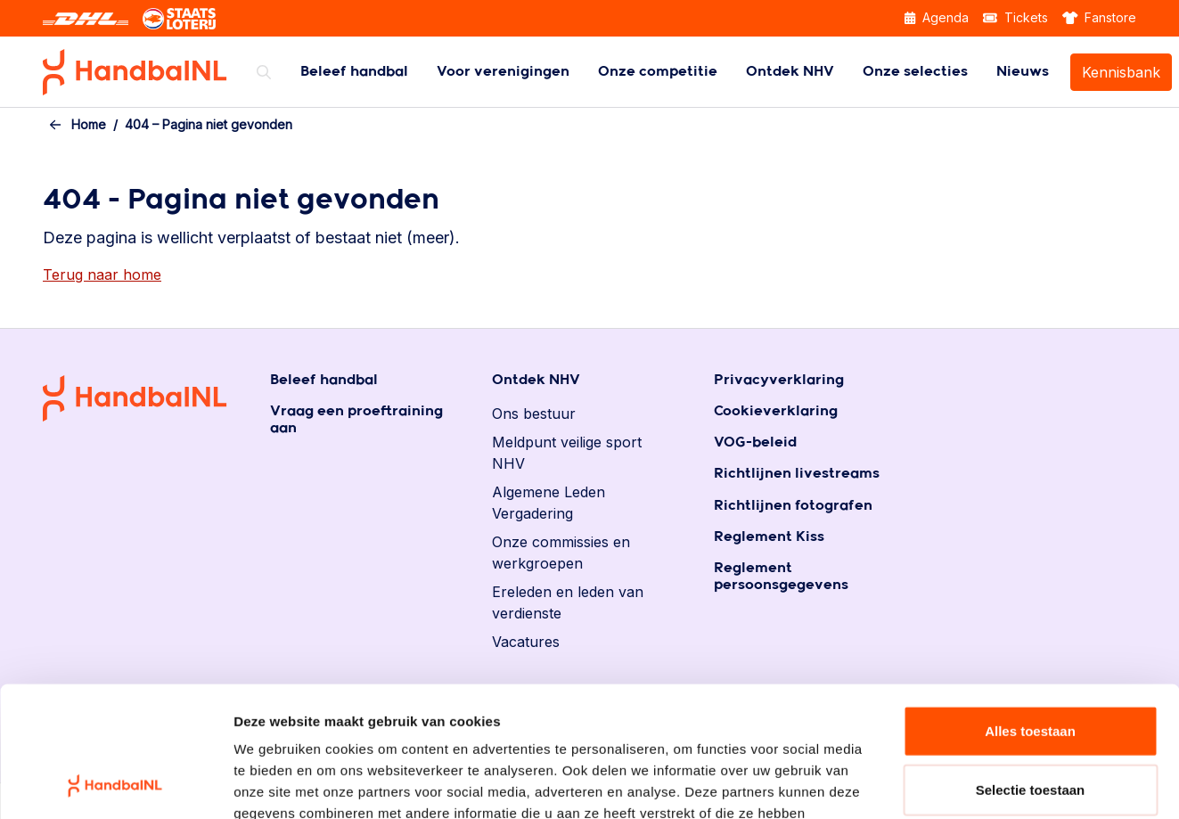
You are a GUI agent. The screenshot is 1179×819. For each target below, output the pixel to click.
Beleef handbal (354, 71)
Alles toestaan (1030, 608)
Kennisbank (1121, 72)
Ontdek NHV (790, 71)
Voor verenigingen (503, 71)
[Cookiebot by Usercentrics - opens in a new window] (115, 784)
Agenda (937, 17)
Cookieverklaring (776, 411)
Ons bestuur (534, 413)
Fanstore (1099, 17)
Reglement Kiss (769, 537)
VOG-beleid (755, 442)
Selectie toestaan (1030, 667)
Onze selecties (915, 71)
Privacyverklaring (779, 380)
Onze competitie (657, 71)
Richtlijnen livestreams (797, 473)
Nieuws (1022, 71)
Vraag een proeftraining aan (356, 420)
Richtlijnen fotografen (793, 505)
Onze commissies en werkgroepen (561, 552)
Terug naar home (102, 274)
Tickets (1015, 17)
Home (88, 124)
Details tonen (963, 783)
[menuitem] (354, 72)
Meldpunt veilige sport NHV (567, 452)
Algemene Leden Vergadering (548, 502)
